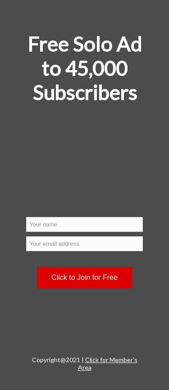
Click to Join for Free (84, 277)
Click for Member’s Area (107, 363)
